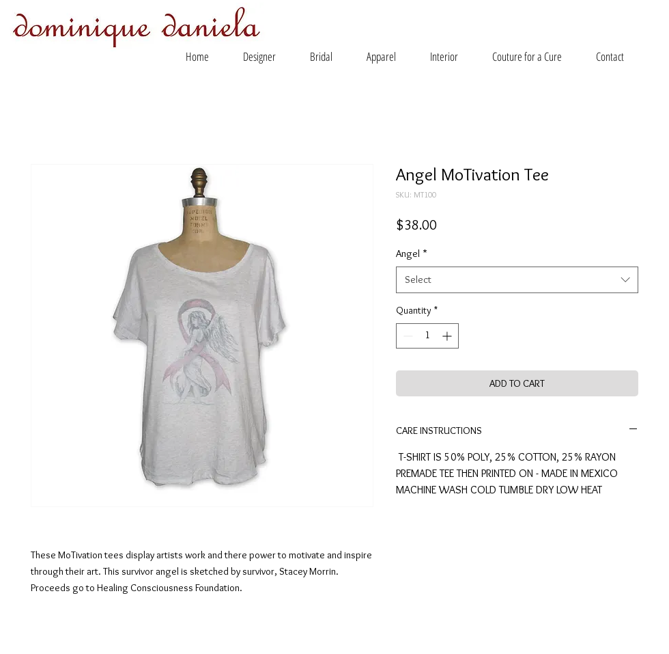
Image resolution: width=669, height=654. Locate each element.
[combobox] (517, 280)
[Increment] (448, 336)
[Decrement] (406, 336)
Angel (411, 253)
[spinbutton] (427, 336)
